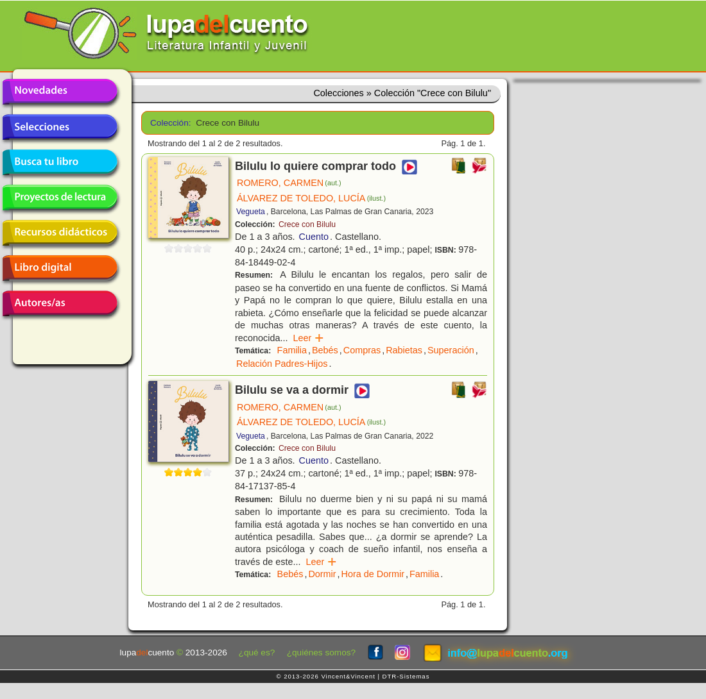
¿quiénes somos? (321, 652)
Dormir (322, 574)
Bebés (325, 350)
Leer (308, 338)
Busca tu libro (59, 162)
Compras (362, 350)
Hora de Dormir (372, 574)
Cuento (314, 237)
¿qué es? (257, 652)
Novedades (59, 92)
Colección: (168, 123)
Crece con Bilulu (307, 224)
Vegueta (250, 211)
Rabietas (404, 350)
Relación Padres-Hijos (281, 363)
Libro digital (59, 268)
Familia (292, 350)
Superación (450, 350)
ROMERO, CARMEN (289, 183)
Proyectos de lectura (59, 197)
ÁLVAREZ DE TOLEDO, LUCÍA (311, 198)
